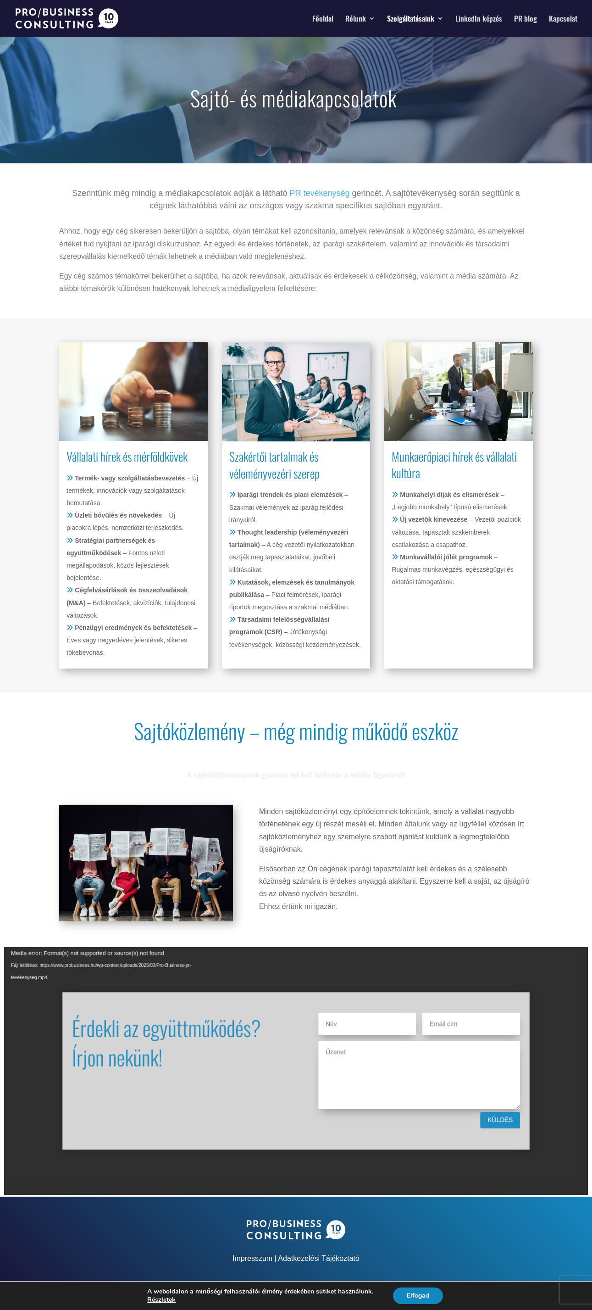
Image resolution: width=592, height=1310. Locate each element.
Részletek (161, 1300)
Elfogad (418, 1295)
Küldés (457, 1109)
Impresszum (252, 1258)
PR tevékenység (319, 193)
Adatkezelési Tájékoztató (319, 1258)
